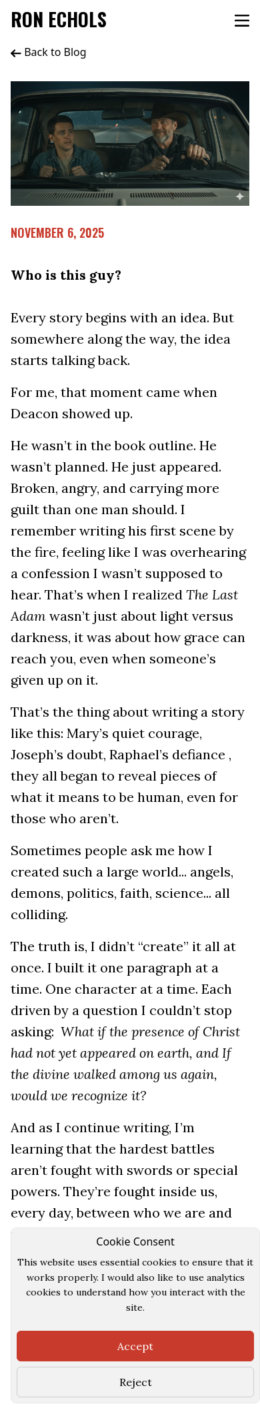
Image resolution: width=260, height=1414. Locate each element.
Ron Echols (59, 19)
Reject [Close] (135, 1382)
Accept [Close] (135, 1346)
